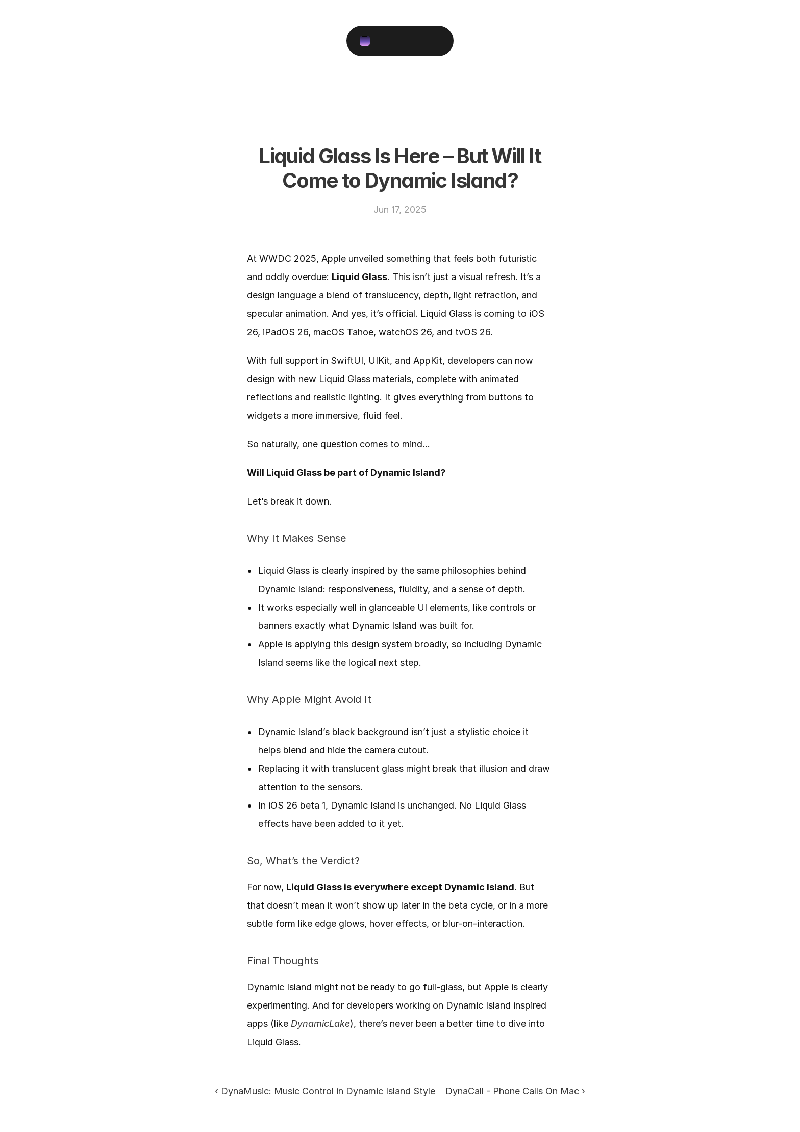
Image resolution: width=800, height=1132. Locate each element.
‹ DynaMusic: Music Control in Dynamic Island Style (325, 1091)
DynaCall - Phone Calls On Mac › (515, 1091)
